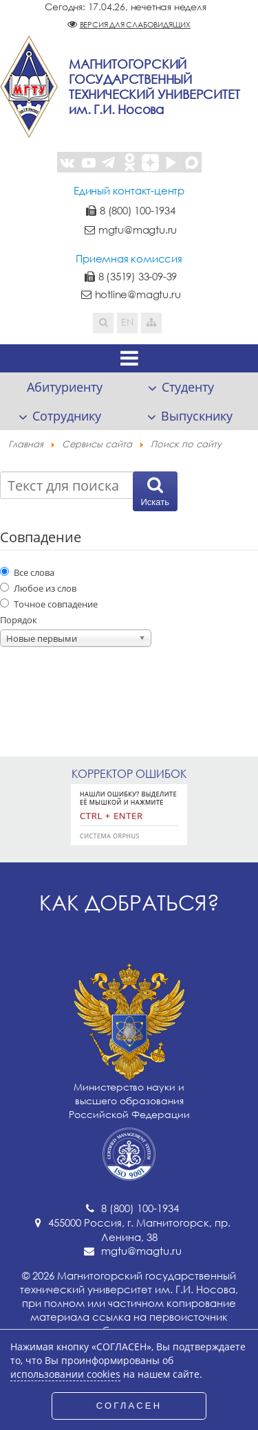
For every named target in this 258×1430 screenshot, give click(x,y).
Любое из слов (38, 588)
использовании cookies (65, 1374)
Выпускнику (197, 415)
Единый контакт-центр (129, 190)
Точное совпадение (49, 604)
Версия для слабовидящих (135, 24)
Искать (155, 502)
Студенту (188, 387)
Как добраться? (129, 902)
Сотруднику (66, 415)
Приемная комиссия (129, 258)
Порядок (18, 620)
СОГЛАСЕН (129, 1405)
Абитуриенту (65, 387)
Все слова (27, 572)
